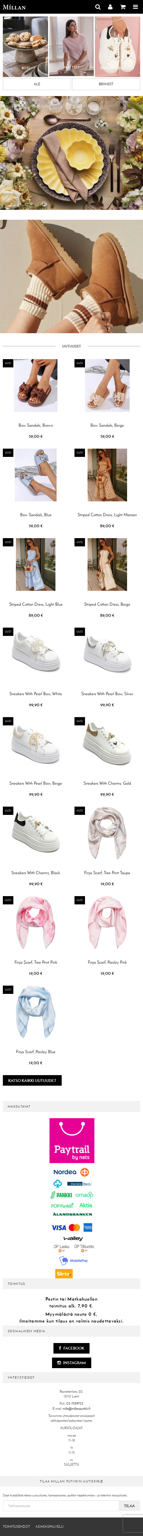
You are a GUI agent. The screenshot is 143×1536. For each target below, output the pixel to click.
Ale (37, 84)
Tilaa (129, 1505)
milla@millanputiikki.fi (76, 1409)
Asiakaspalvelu (49, 1527)
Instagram (71, 1362)
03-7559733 (74, 1403)
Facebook (71, 1348)
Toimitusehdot (16, 1527)
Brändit (106, 84)
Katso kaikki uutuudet (32, 1080)
